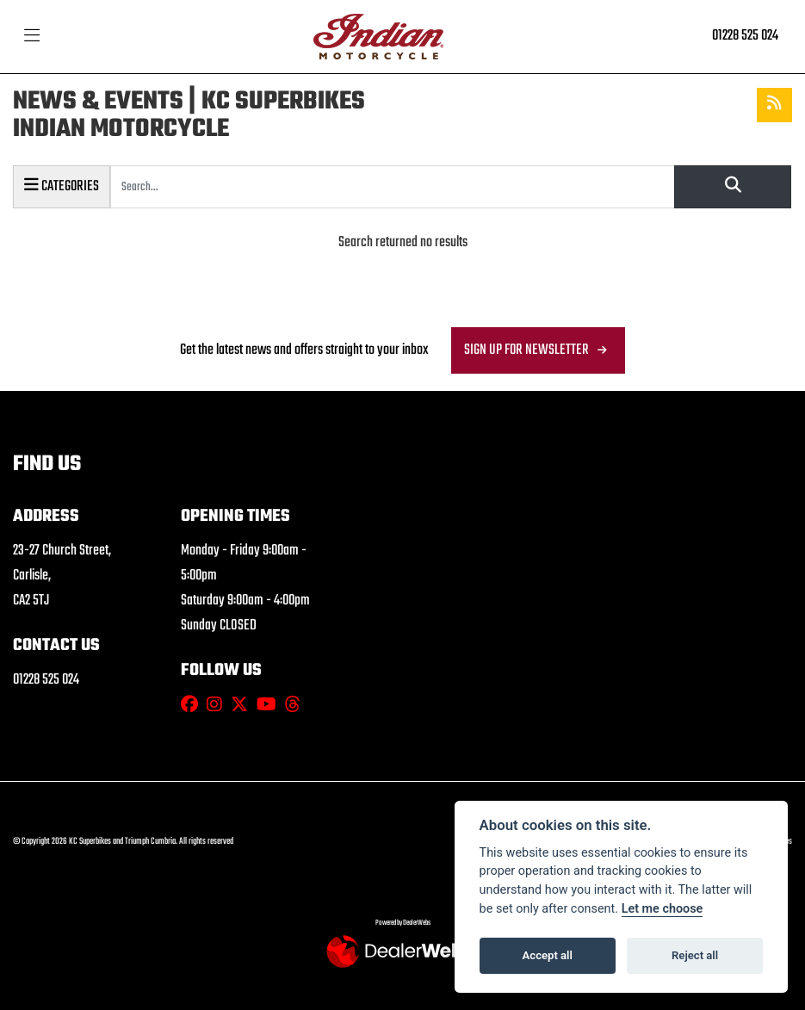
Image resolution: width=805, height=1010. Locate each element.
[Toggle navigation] (32, 37)
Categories (61, 186)
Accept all (548, 955)
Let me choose (662, 909)
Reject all (695, 955)
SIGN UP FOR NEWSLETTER (526, 350)
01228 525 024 (745, 36)
